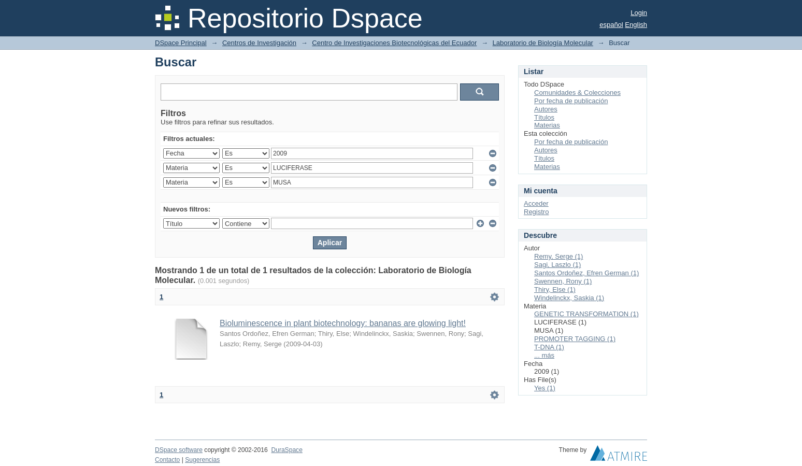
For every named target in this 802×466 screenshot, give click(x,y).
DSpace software (179, 450)
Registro (536, 212)
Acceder (536, 203)
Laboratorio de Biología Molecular (543, 43)
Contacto (167, 459)
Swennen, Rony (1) (563, 281)
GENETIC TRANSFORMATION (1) (586, 314)
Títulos (544, 117)
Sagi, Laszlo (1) (557, 265)
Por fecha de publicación (571, 101)
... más (544, 355)
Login (639, 13)
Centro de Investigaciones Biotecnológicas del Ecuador (394, 43)
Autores (545, 109)
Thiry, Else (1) (555, 289)
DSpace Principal (181, 43)
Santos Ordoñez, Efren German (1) (586, 273)
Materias (547, 125)
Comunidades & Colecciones (577, 92)
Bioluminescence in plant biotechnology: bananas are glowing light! (343, 323)
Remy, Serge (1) (558, 256)
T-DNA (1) (549, 347)
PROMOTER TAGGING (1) (574, 339)
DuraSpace (286, 450)
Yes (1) (544, 388)
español (611, 25)
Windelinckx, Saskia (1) (569, 298)
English (636, 25)
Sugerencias (202, 459)
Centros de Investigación (259, 43)
